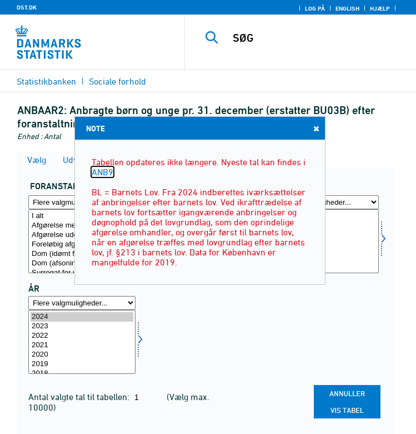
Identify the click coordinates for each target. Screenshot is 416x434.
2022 (82, 336)
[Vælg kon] (325, 241)
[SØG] (319, 38)
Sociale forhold (117, 81)
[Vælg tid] (82, 342)
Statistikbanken (46, 81)
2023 (82, 326)
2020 (82, 354)
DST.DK (27, 7)
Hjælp (380, 8)
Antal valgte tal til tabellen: (80, 397)
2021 (82, 345)
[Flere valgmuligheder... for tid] (82, 303)
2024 (82, 317)
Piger (325, 235)
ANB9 (102, 172)
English (347, 8)
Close (315, 128)
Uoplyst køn (325, 244)
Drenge (325, 225)
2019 (82, 364)
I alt (325, 216)
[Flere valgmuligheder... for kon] (325, 202)
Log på (315, 8)
